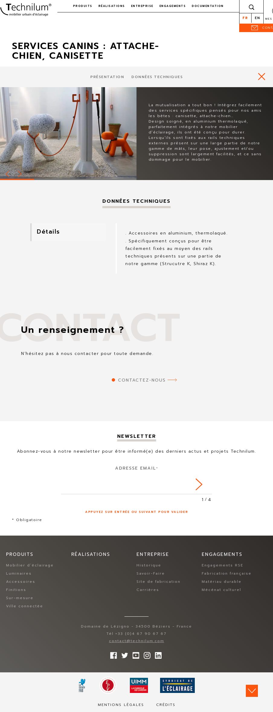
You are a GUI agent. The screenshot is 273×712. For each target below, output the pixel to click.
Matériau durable (222, 582)
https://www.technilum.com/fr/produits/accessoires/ (261, 76)
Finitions (16, 590)
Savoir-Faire (150, 573)
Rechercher (251, 7)
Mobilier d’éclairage (30, 565)
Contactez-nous (142, 380)
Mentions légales (121, 705)
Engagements (172, 6)
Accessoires (20, 582)
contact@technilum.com (136, 641)
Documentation (208, 6)
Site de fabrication (158, 582)
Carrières (147, 590)
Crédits (165, 705)
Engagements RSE (222, 565)
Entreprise (142, 6)
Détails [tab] (50, 232)
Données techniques (157, 77)
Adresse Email (136, 468)
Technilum (25, 10)
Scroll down (252, 691)
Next (20, 173)
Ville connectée (24, 606)
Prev (8, 173)
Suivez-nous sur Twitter (123, 654)
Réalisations (111, 6)
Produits (82, 6)
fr (245, 18)
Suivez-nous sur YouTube (134, 654)
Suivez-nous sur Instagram (145, 654)
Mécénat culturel (221, 590)
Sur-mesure (20, 598)
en (257, 18)
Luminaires (19, 573)
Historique (148, 565)
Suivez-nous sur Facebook (112, 654)
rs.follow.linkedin (156, 654)
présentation (107, 77)
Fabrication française (227, 573)
